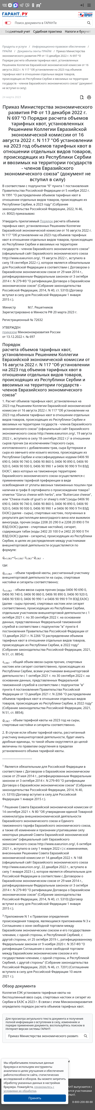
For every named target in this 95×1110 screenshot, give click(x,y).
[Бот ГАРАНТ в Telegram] (27, 5)
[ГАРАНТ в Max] (15, 5)
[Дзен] (10, 5)
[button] (81, 5)
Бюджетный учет (17, 31)
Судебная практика (47, 31)
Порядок (46, 221)
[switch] (8, 22)
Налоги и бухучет (78, 31)
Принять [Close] (34, 1098)
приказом (9, 332)
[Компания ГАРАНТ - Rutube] (39, 5)
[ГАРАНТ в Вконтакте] (4, 5)
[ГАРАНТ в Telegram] (21, 5)
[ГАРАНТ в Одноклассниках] (33, 5)
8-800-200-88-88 (82, 1102)
